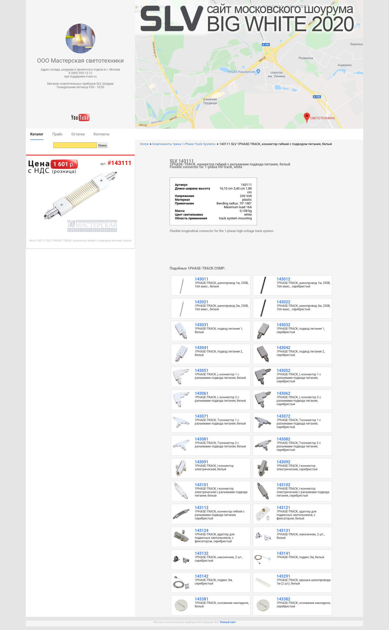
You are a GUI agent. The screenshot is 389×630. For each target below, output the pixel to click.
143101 (201, 484)
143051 (201, 370)
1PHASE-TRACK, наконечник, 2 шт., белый (301, 536)
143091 (201, 462)
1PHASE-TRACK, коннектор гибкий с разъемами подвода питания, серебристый (220, 515)
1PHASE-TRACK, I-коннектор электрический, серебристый (297, 467)
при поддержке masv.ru (80, 76)
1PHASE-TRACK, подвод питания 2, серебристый (301, 353)
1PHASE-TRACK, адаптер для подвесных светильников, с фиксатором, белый (296, 515)
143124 (201, 530)
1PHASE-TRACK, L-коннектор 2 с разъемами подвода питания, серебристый (299, 400)
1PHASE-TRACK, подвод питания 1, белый (219, 330)
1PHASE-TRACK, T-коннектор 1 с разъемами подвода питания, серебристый (299, 423)
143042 (283, 347)
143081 (201, 439)
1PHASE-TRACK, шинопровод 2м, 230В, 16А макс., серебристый (303, 307)
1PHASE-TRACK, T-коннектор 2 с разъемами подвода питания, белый (220, 444)
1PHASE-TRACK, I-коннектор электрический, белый (214, 467)
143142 (201, 576)
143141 (283, 553)
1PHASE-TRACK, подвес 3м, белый (300, 557)
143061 (201, 393)
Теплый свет (228, 622)
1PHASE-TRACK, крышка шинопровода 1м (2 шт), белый (303, 581)
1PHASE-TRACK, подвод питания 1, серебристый (301, 330)
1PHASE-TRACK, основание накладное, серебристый (304, 604)
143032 (283, 324)
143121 (283, 507)
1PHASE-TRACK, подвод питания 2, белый (219, 353)
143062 (283, 393)
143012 (283, 279)
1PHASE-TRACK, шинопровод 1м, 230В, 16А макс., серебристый (303, 284)
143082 (283, 439)
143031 (201, 324)
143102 (283, 484)
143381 (201, 599)
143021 (201, 302)
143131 (283, 530)
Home (144, 144)
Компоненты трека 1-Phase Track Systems (183, 144)
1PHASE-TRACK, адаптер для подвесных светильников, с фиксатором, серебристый (214, 538)
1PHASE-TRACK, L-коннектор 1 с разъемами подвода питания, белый (220, 376)
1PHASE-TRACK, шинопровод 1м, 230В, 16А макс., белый (222, 284)
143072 (283, 416)
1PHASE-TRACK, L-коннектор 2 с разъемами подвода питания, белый (220, 398)
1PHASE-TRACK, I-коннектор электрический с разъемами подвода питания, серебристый (303, 492)
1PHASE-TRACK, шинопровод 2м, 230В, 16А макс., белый (222, 307)
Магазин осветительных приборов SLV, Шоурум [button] (80, 83)
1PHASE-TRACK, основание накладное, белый (222, 604)
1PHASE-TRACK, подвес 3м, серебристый (213, 581)
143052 (283, 370)
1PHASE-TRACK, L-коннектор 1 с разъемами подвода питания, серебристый (299, 378)
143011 (201, 279)
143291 (283, 576)
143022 (283, 302)
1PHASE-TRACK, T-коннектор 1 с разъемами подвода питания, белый (220, 421)
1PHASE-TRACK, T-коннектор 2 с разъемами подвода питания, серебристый (299, 446)
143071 (201, 416)
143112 (201, 507)
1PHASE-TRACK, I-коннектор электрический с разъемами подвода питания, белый (221, 492)
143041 (201, 347)
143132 (201, 553)
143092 (283, 462)
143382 (283, 599)
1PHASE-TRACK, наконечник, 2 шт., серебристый (219, 558)
